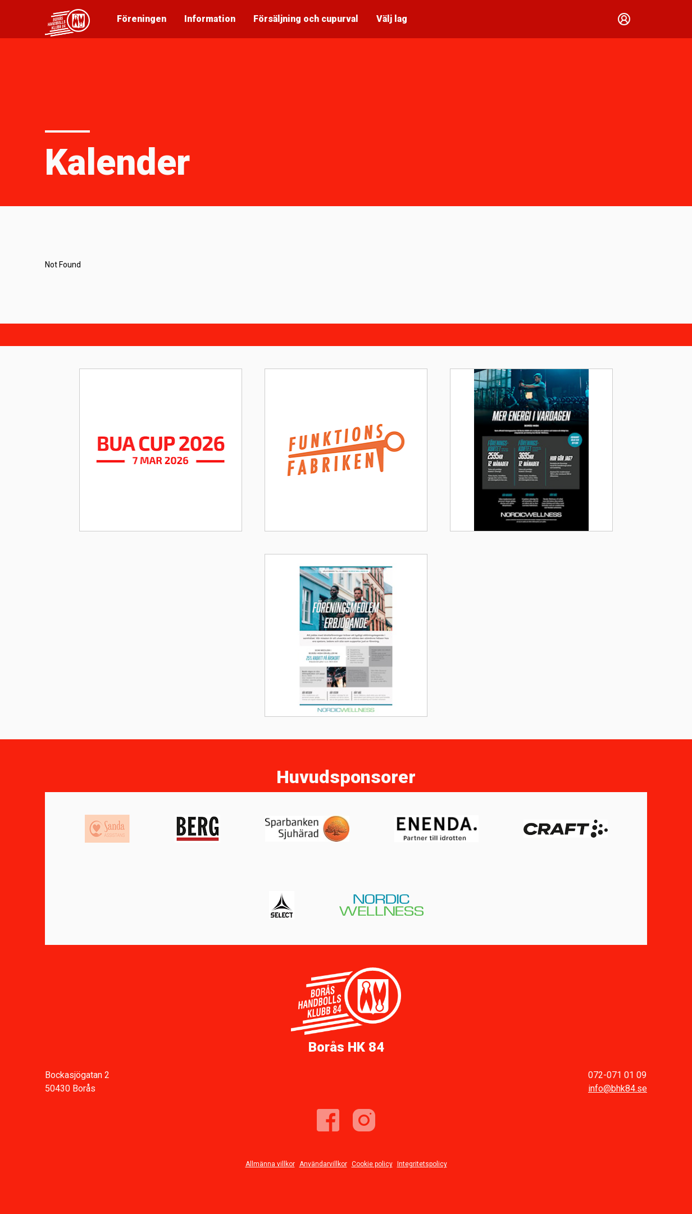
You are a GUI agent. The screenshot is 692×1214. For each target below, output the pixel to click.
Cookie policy (372, 1164)
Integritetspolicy (422, 1164)
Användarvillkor (323, 1164)
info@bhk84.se (617, 1088)
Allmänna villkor (270, 1164)
